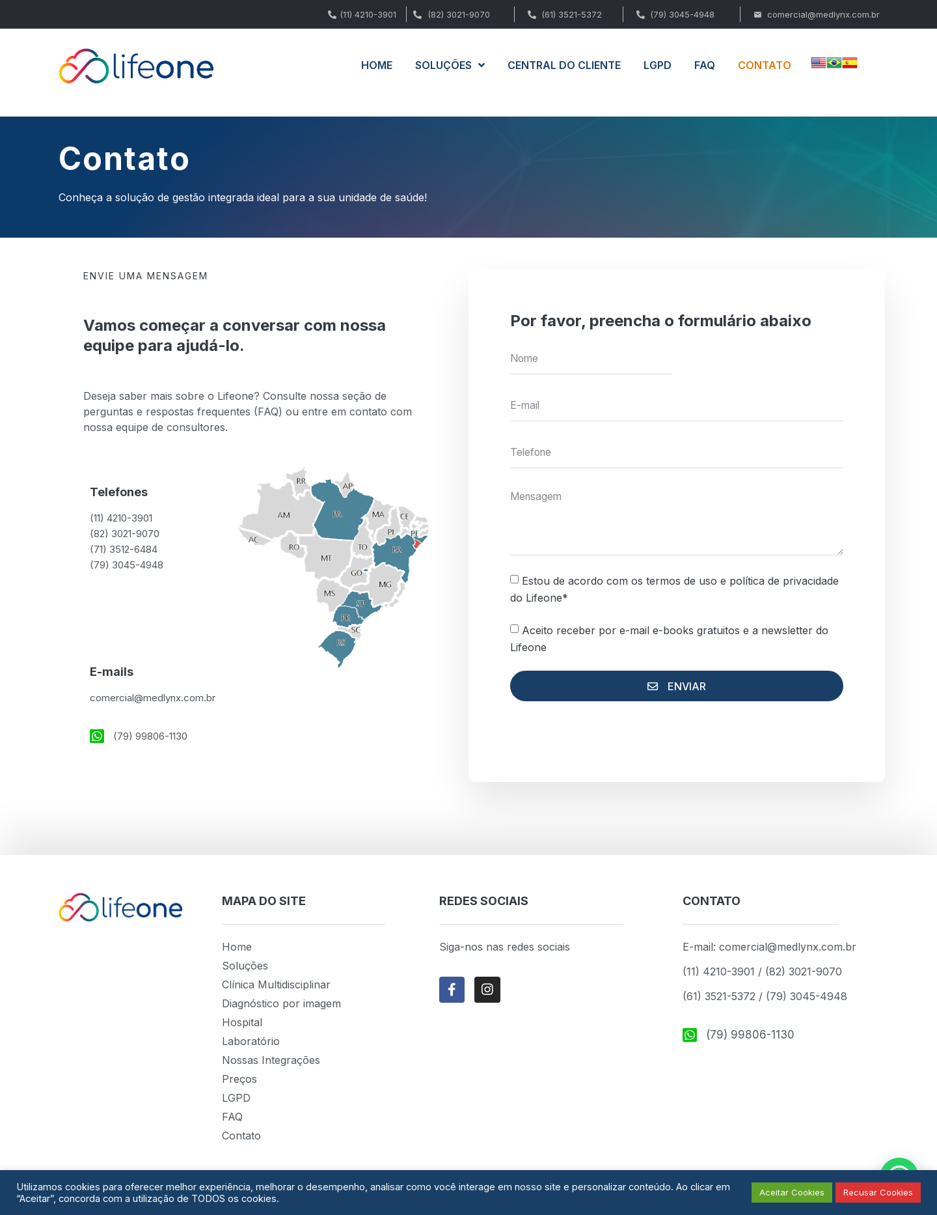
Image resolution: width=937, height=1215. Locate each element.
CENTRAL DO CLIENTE (564, 65)
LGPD (658, 65)
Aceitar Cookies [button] (791, 1192)
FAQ (704, 65)
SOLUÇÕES (450, 65)
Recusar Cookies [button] (878, 1192)
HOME (376, 65)
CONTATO (764, 65)
